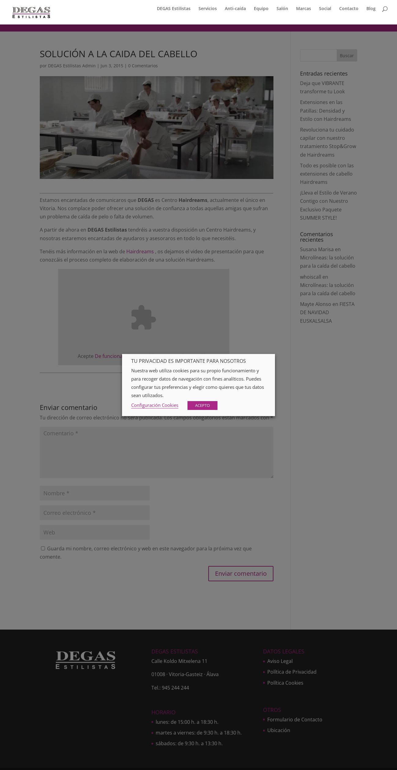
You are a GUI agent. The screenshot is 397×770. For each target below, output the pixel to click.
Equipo (261, 10)
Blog (371, 10)
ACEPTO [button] (202, 405)
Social (325, 10)
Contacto (348, 10)
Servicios (207, 10)
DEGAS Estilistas (174, 10)
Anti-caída (235, 10)
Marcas (303, 10)
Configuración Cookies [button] (154, 405)
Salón (282, 10)
